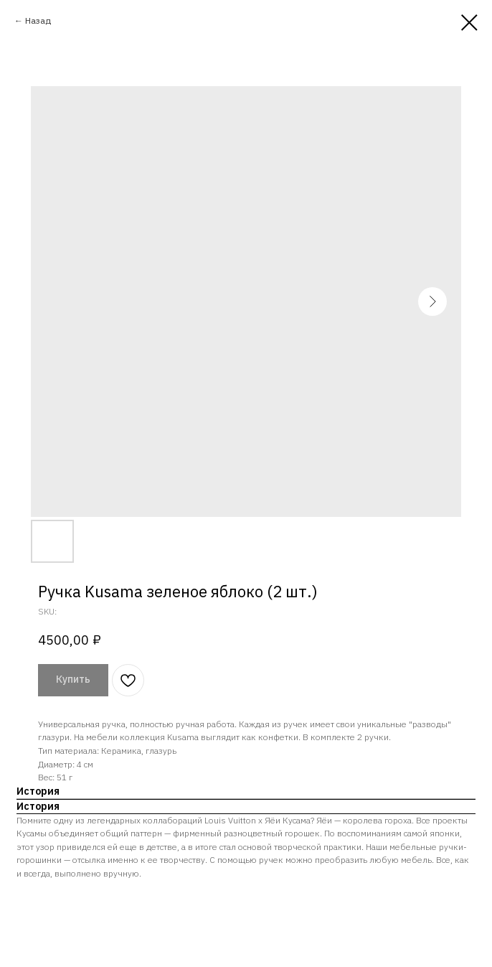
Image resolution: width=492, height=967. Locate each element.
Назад (38, 20)
